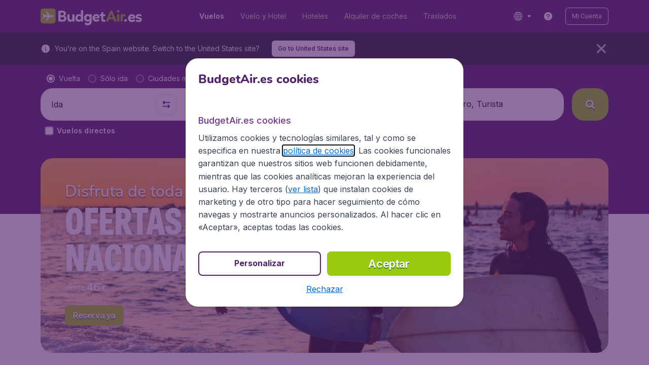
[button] (324, 289)
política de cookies (318, 150)
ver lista (303, 189)
